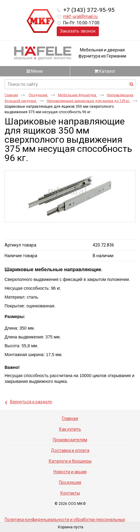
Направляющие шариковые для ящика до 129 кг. (88, 101)
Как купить (70, 429)
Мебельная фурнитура (77, 95)
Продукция (38, 95)
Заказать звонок (78, 31)
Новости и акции (70, 471)
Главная (11, 95)
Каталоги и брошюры (70, 461)
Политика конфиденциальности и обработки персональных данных (65, 521)
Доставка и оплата (70, 450)
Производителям (70, 439)
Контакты (70, 493)
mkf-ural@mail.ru (80, 16)
